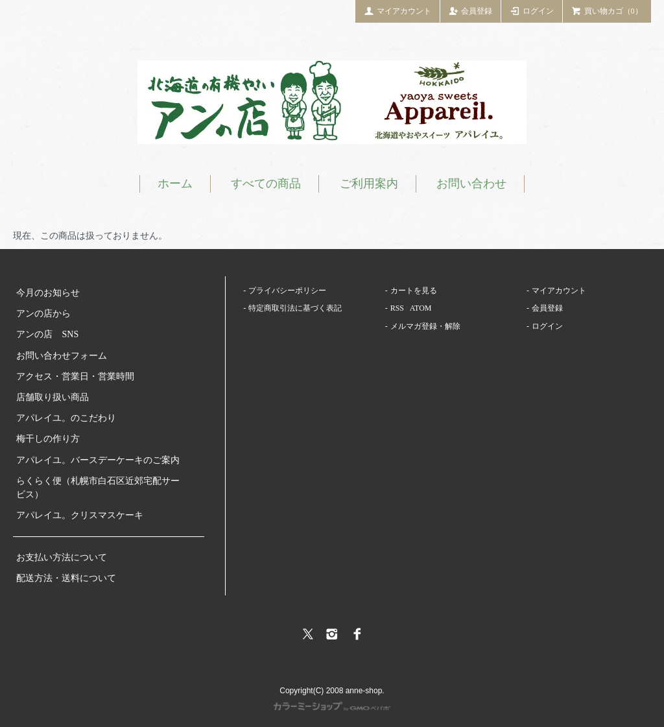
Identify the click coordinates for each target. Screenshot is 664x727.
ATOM (421, 308)
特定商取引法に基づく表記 (295, 308)
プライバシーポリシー (287, 290)
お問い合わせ (471, 183)
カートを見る (413, 290)
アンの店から (43, 313)
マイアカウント (397, 10)
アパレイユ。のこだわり (66, 418)
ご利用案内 (369, 183)
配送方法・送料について (66, 578)
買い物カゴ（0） (607, 10)
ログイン (532, 10)
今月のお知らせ (48, 293)
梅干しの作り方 (48, 439)
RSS (397, 308)
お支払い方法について (61, 557)
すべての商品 (266, 183)
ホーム (175, 183)
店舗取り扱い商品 (52, 397)
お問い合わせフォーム (61, 356)
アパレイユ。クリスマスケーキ (79, 515)
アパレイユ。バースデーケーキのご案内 (98, 460)
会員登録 (471, 10)
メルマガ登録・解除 (425, 326)
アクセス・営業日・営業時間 (75, 376)
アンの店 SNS (47, 334)
